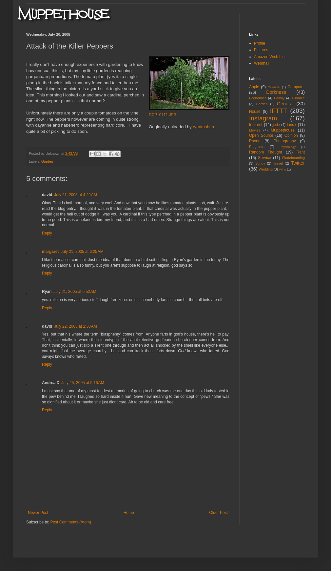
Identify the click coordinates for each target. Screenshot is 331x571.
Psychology (288, 147)
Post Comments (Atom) (70, 522)
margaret (50, 251)
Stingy (260, 163)
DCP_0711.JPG (163, 114)
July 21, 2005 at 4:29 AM (75, 195)
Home (129, 512)
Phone (255, 141)
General (285, 103)
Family (279, 98)
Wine (282, 169)
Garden (47, 161)
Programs (256, 147)
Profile (259, 43)
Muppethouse (283, 130)
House (255, 111)
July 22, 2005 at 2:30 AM (75, 326)
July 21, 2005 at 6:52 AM (74, 291)
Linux (291, 124)
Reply (47, 233)
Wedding (266, 169)
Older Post (218, 512)
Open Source (261, 135)
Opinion (291, 135)
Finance (298, 98)
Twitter (298, 163)
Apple (254, 87)
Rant (301, 152)
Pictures (261, 50)
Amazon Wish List (269, 56)
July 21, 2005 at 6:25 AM (82, 251)
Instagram (263, 118)
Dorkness (276, 92)
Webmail (261, 63)
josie (276, 125)
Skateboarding (293, 158)
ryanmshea (203, 126)
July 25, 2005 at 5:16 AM (82, 382)
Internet (256, 124)
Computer (296, 87)
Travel (278, 163)
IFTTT (278, 110)
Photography (285, 141)
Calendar (274, 87)
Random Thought (265, 152)
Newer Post (38, 512)
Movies (254, 130)
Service (264, 157)
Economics (257, 98)
